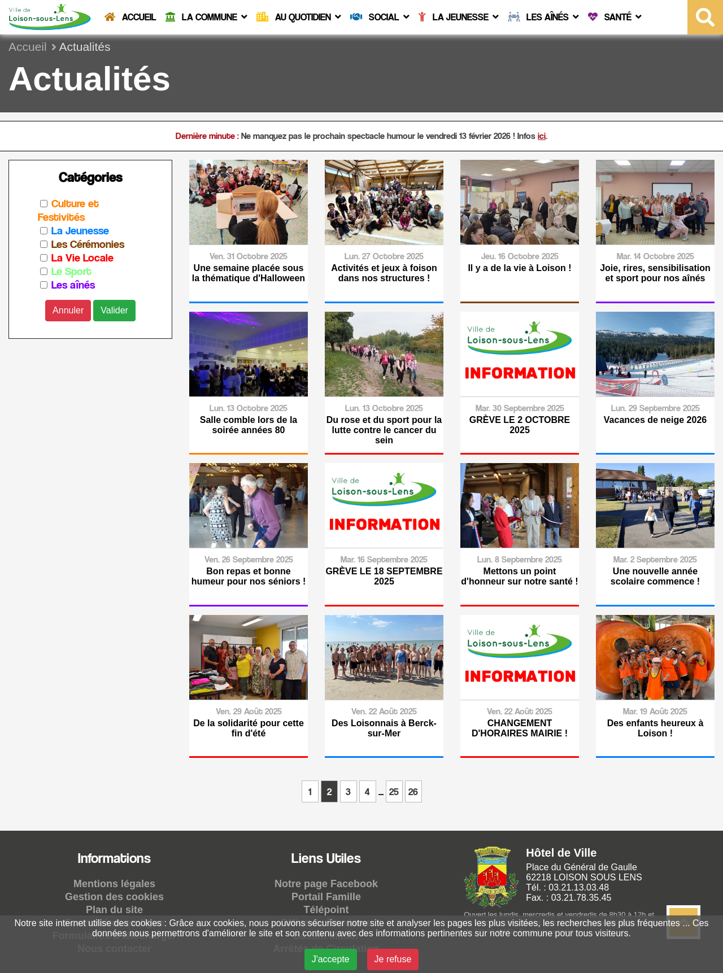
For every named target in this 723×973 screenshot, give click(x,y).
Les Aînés (543, 17)
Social (380, 17)
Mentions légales (114, 883)
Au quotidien (298, 17)
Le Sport (71, 271)
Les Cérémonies (87, 244)
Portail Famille (326, 896)
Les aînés (73, 284)
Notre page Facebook (326, 883)
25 (394, 791)
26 (413, 791)
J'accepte (331, 959)
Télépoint (326, 909)
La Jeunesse (459, 17)
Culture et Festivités (68, 210)
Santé (615, 17)
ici (542, 135)
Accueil (130, 17)
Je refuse (393, 959)
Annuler (68, 310)
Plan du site (114, 909)
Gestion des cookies (114, 896)
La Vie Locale (82, 257)
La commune (206, 17)
